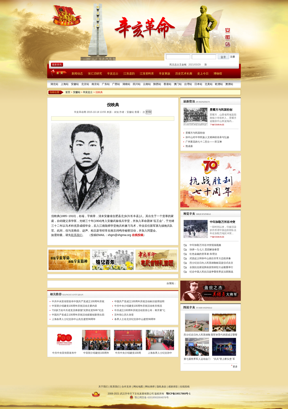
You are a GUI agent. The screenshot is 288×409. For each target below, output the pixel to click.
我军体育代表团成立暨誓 (224, 334)
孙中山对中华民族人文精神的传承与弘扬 (207, 137)
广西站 (116, 84)
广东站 (106, 84)
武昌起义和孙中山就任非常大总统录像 (210, 258)
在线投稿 (137, 235)
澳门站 (178, 84)
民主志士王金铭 (179, 64)
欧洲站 (219, 84)
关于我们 (103, 386)
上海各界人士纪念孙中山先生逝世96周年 (74, 319)
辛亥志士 (112, 73)
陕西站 (157, 84)
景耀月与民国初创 (221, 109)
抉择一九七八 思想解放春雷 (204, 249)
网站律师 (150, 386)
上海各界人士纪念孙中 (160, 352)
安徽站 (75, 84)
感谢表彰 (173, 386)
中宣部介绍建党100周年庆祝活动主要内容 (74, 305)
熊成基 (189, 146)
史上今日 (203, 73)
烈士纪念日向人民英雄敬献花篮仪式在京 (211, 262)
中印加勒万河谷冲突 (222, 221)
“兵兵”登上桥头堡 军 (224, 359)
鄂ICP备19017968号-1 (178, 393)
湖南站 (126, 84)
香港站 (167, 84)
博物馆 (218, 73)
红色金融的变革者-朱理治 (203, 254)
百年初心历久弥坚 (124, 314)
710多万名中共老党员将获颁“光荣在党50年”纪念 (78, 310)
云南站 (147, 84)
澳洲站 (229, 84)
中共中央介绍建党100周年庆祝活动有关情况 (138, 305)
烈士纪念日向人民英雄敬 (197, 334)
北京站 (85, 84)
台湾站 (188, 84)
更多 (235, 366)
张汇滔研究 (95, 73)
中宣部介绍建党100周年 (96, 352)
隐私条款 (161, 386)
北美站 (209, 84)
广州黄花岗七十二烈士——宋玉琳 (204, 141)
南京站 (95, 84)
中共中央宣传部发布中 (64, 352)
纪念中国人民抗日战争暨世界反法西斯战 (211, 271)
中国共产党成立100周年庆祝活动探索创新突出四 (78, 314)
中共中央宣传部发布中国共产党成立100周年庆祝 (78, 301)
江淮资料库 (147, 73)
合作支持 (126, 386)
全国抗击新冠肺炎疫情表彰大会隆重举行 (211, 267)
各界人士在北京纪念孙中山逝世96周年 (135, 319)
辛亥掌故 (164, 73)
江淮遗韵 (129, 73)
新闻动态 (77, 73)
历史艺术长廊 (183, 73)
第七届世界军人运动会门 (197, 359)
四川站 (137, 84)
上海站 (65, 84)
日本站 (198, 84)
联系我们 (76, 235)
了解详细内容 (217, 125)
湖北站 (54, 84)
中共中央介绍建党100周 (128, 352)
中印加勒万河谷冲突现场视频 (205, 245)
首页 (67, 92)
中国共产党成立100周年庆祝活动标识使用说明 (139, 301)
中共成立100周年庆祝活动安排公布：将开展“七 (139, 310)
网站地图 (138, 386)
